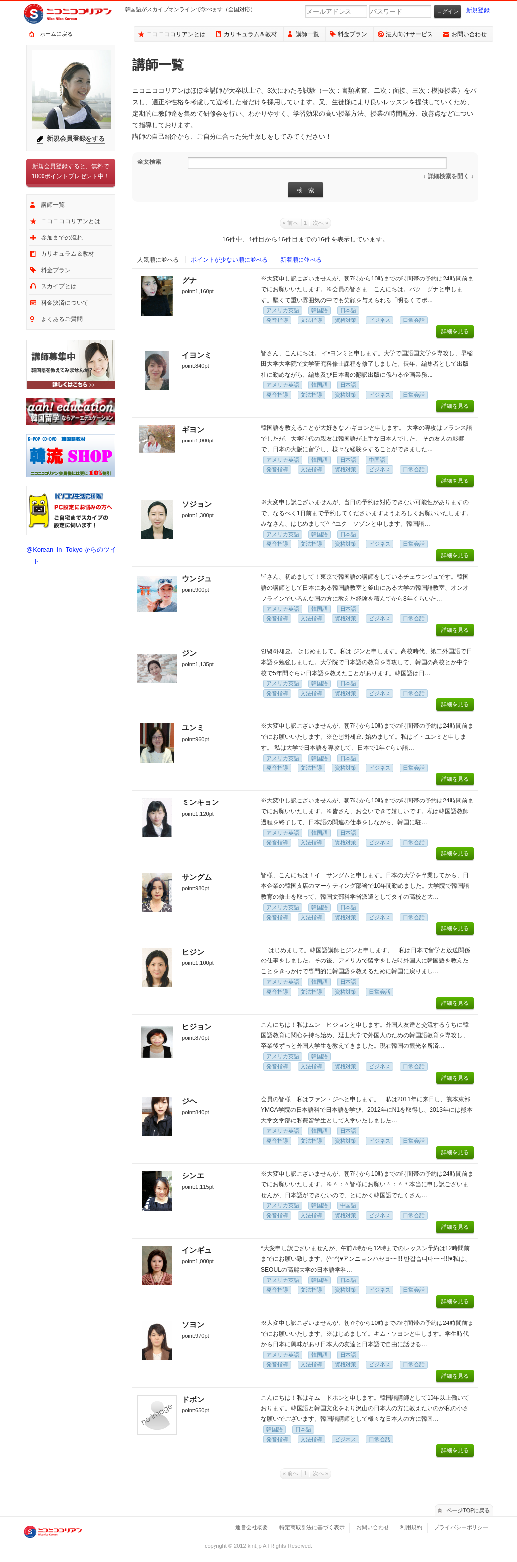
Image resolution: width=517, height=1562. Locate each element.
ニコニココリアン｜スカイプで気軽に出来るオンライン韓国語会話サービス (76, 14)
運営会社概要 (251, 1527)
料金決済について (64, 302)
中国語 (377, 460)
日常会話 (414, 320)
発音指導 (277, 320)
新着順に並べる (301, 259)
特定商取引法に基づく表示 (312, 1527)
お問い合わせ (469, 34)
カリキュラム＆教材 (250, 34)
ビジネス (379, 320)
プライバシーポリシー (461, 1527)
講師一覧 (307, 34)
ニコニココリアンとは (176, 34)
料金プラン (352, 34)
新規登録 (478, 10)
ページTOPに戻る (468, 1510)
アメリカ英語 (282, 310)
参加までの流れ (62, 237)
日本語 (348, 310)
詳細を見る (455, 331)
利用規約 (411, 1527)
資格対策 (345, 320)
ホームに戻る (56, 34)
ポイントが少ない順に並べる (229, 259)
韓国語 (319, 310)
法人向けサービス (409, 34)
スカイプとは (59, 286)
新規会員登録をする (76, 138)
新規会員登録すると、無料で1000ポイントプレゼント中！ (71, 171)
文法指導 (311, 320)
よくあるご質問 (62, 319)
